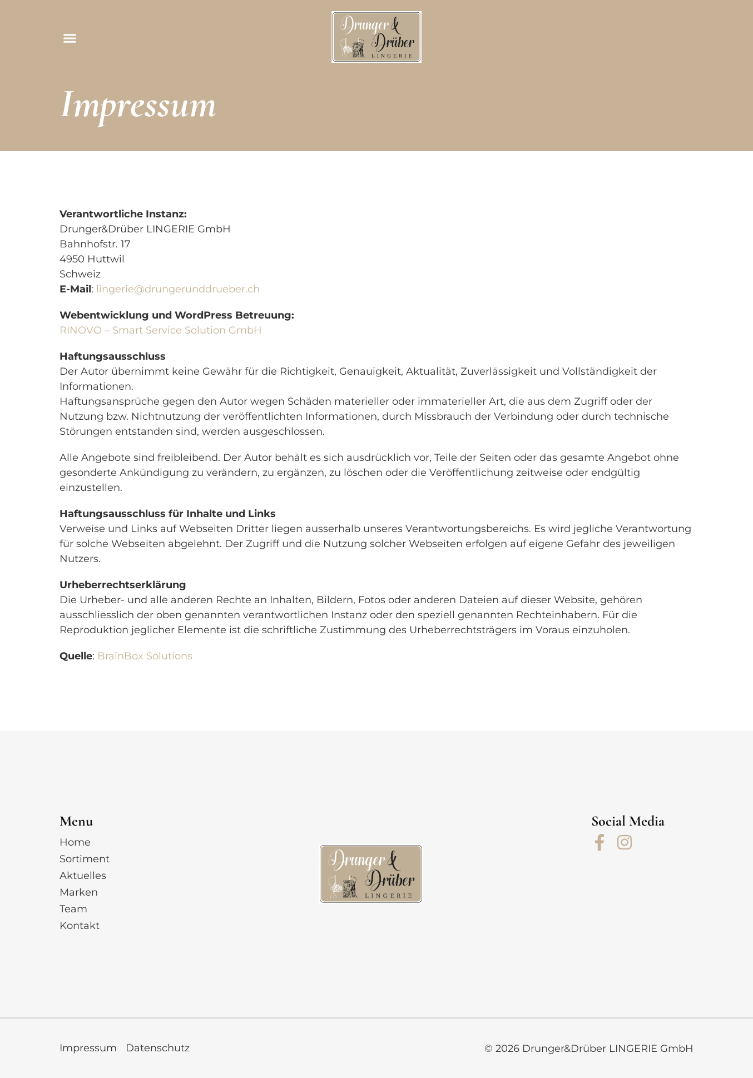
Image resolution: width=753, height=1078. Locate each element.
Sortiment (85, 859)
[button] (70, 38)
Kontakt (80, 926)
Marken (79, 892)
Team (73, 909)
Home (75, 842)
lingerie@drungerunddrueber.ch (178, 289)
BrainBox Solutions (144, 656)
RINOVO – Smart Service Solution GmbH (162, 330)
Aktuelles (83, 876)
